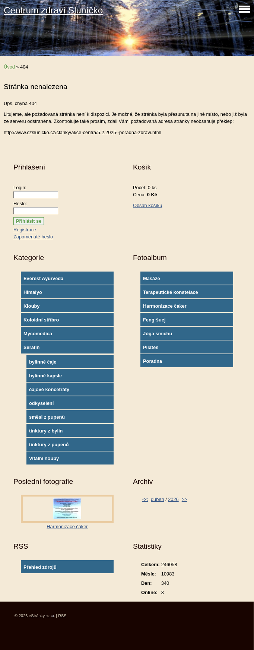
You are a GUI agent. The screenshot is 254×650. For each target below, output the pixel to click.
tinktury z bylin (46, 431)
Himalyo (32, 292)
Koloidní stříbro (41, 320)
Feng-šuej (154, 320)
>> (184, 499)
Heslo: (20, 203)
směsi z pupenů (47, 417)
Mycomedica (37, 333)
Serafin (31, 347)
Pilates (150, 347)
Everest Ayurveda (43, 278)
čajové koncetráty (49, 389)
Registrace (24, 229)
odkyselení (41, 403)
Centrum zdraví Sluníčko (53, 10)
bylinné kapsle (45, 375)
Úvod (9, 67)
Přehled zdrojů (40, 567)
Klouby (31, 306)
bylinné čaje (42, 362)
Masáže (151, 278)
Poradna (152, 361)
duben (157, 499)
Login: (19, 187)
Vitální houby (44, 458)
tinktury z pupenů (49, 444)
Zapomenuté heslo (33, 237)
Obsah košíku (147, 205)
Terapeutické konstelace (170, 292)
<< (145, 499)
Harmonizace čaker (165, 306)
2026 (173, 499)
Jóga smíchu (157, 333)
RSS (62, 615)
